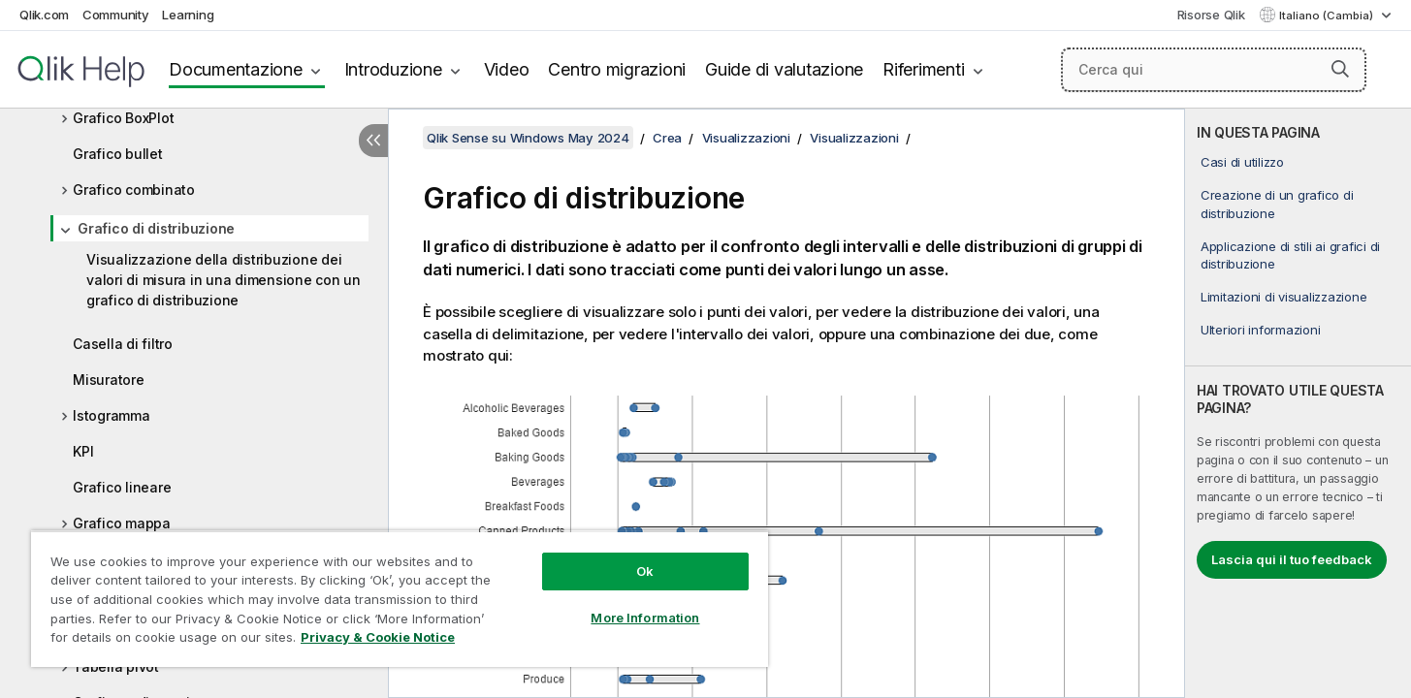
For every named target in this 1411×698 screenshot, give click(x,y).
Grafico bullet (118, 153)
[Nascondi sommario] (373, 140)
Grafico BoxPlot (123, 118)
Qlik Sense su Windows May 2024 (528, 137)
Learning (187, 14)
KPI (83, 451)
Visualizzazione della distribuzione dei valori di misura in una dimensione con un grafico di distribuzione (223, 279)
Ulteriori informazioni (1261, 329)
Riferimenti (923, 69)
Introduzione (393, 69)
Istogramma (111, 415)
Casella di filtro (123, 343)
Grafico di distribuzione (156, 228)
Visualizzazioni (746, 137)
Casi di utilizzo (1242, 162)
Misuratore (108, 379)
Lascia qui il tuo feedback (1291, 559)
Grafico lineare (122, 487)
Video (506, 69)
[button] (1340, 69)
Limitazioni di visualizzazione (1284, 296)
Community (115, 14)
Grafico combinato (134, 189)
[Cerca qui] (1213, 69)
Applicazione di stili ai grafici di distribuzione (1290, 254)
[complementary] (1298, 403)
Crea (667, 137)
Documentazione (236, 69)
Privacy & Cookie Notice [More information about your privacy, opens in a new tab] (378, 637)
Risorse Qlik (1211, 14)
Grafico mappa (122, 523)
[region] (399, 598)
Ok (645, 571)
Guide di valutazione (784, 69)
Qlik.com (44, 14)
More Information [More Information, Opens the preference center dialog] (645, 617)
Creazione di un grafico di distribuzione (1277, 203)
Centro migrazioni (617, 69)
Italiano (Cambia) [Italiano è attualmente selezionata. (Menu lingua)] (1327, 15)
